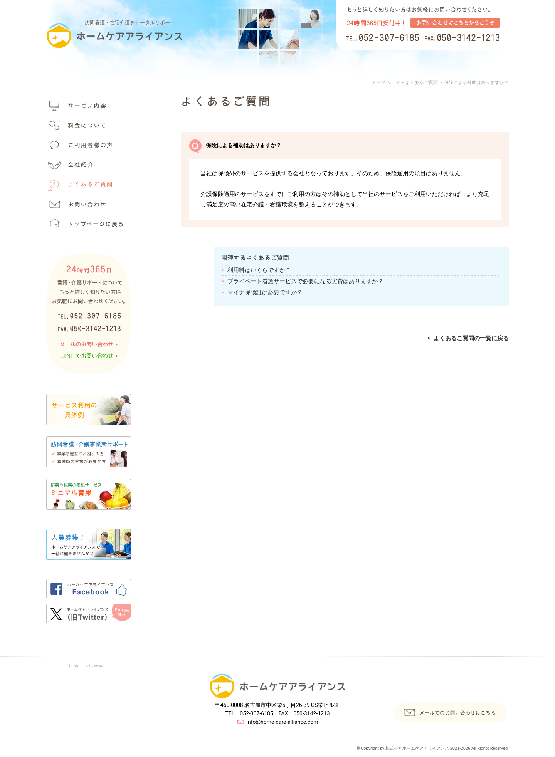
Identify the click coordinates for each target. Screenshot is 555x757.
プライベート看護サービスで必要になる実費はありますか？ (305, 281)
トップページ (385, 82)
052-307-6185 (256, 713)
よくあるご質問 (421, 82)
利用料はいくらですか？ (259, 270)
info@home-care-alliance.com (282, 722)
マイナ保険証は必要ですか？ (265, 292)
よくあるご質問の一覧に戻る (468, 338)
